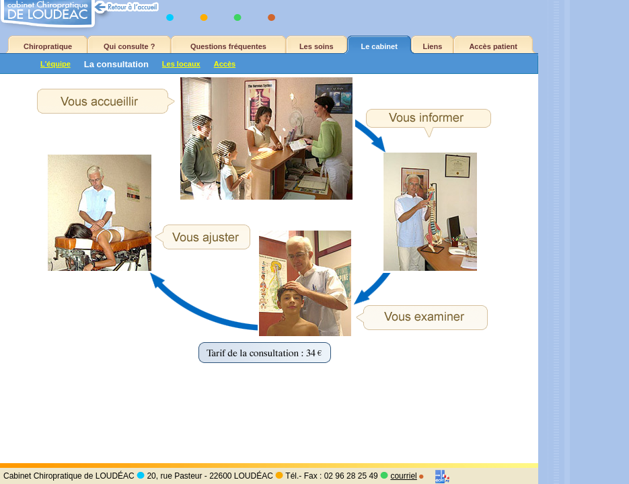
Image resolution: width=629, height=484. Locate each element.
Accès (224, 64)
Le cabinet (379, 46)
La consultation (116, 64)
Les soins (316, 46)
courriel (403, 476)
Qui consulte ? (129, 46)
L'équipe (55, 64)
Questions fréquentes (228, 46)
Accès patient (493, 46)
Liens (433, 46)
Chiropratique (48, 46)
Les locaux (181, 64)
